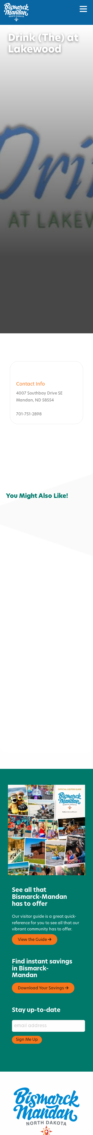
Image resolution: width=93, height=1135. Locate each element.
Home (16, 28)
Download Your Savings (43, 966)
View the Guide (34, 918)
